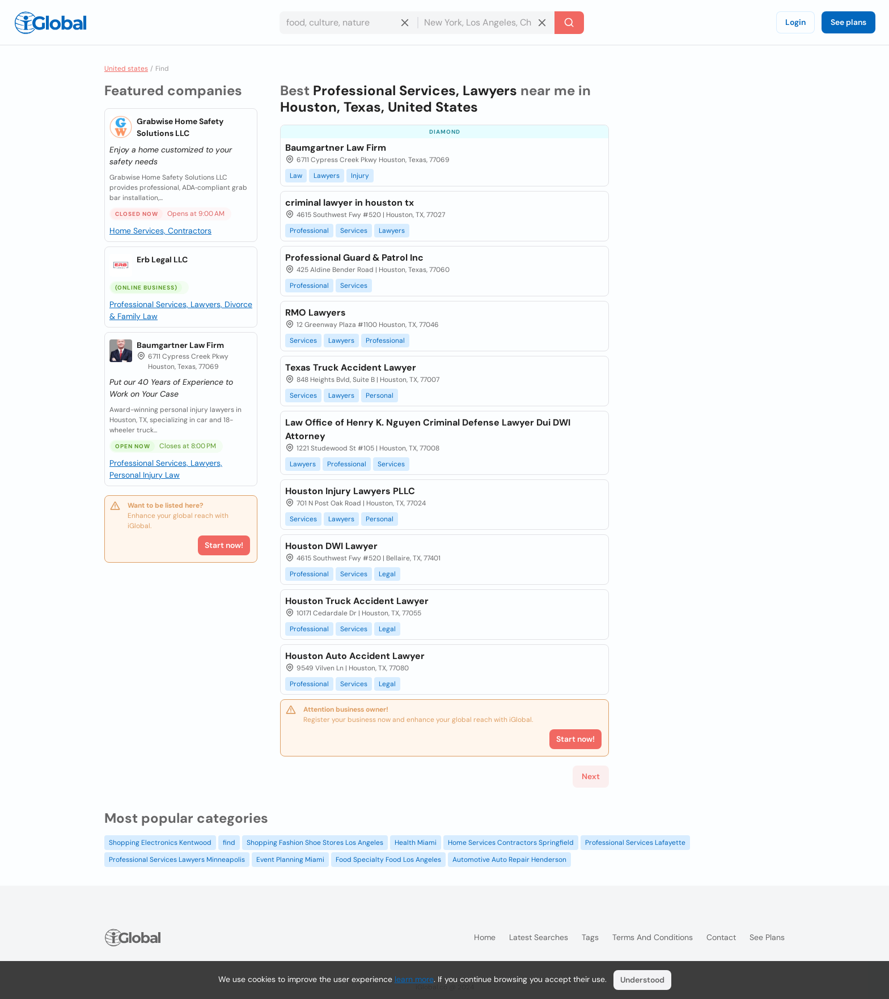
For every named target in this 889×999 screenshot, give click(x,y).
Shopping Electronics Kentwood (160, 842)
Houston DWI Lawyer (331, 546)
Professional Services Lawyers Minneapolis (177, 859)
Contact (721, 937)
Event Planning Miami (290, 859)
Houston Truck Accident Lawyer (357, 601)
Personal (379, 395)
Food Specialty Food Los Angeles (388, 859)
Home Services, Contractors (160, 231)
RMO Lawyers (315, 312)
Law (296, 175)
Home (485, 937)
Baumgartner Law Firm (180, 345)
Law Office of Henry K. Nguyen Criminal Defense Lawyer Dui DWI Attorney (427, 429)
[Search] (569, 22)
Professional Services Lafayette (635, 842)
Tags (590, 937)
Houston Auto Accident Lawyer (355, 656)
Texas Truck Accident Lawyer (350, 367)
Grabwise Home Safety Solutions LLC (180, 127)
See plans (848, 22)
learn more (414, 979)
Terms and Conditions (652, 937)
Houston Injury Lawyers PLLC (350, 491)
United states (126, 68)
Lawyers (327, 175)
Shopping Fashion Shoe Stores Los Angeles (315, 842)
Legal (387, 574)
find (229, 842)
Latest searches (538, 937)
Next (591, 776)
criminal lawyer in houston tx (349, 203)
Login (795, 22)
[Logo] (50, 22)
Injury (360, 175)
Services (353, 230)
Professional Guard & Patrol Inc (354, 257)
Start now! (224, 545)
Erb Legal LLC (162, 259)
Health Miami (416, 842)
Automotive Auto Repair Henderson (509, 859)
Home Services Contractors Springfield (511, 842)
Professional (309, 230)
